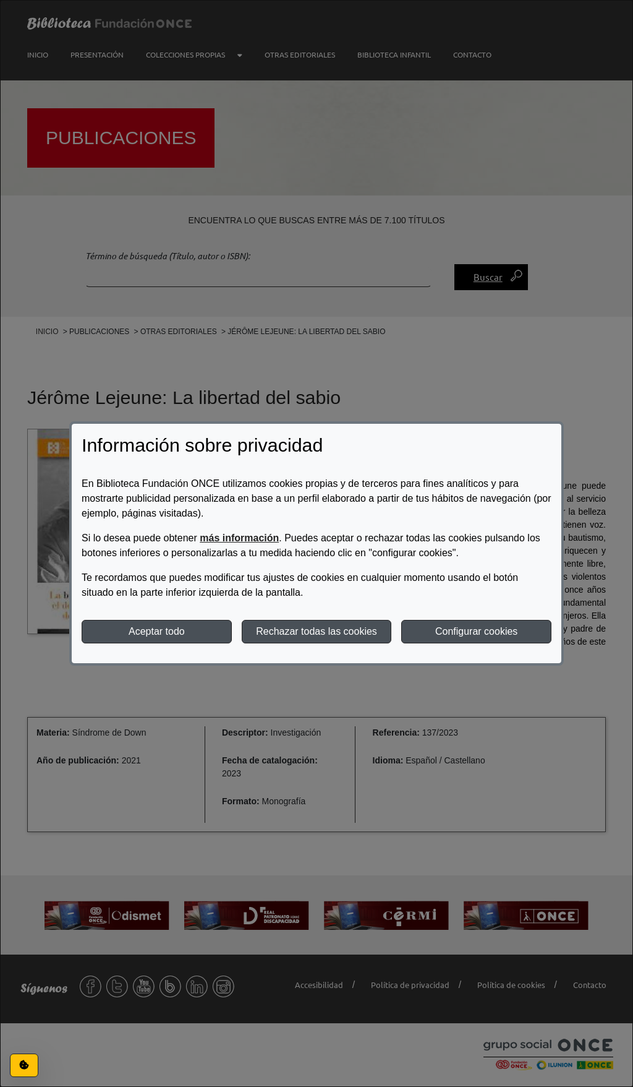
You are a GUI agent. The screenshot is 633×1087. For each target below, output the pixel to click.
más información (239, 538)
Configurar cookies (476, 631)
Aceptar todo (157, 631)
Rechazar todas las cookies (316, 631)
